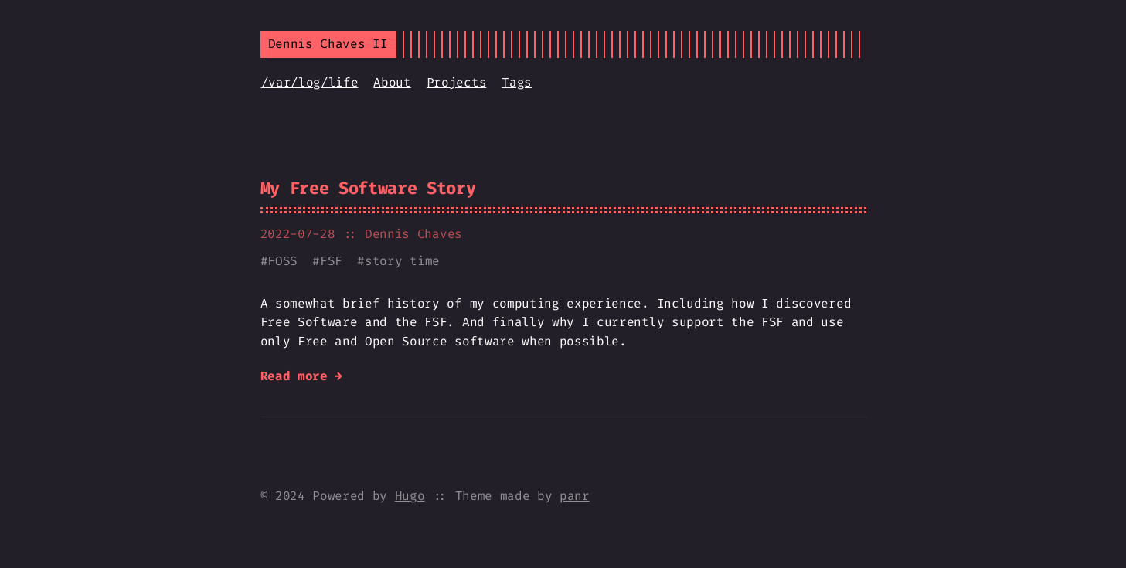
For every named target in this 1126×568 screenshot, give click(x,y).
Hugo (410, 496)
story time (402, 261)
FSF (331, 261)
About (391, 82)
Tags (517, 82)
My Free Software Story (368, 188)
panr (575, 496)
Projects (456, 82)
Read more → (301, 376)
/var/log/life (310, 82)
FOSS (282, 261)
